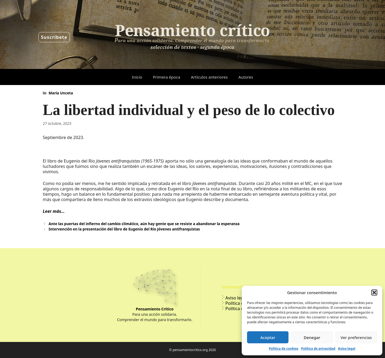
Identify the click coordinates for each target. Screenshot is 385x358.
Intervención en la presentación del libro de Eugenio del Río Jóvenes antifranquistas (124, 229)
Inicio (137, 77)
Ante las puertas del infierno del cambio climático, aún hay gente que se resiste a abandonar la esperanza (144, 223)
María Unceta (61, 92)
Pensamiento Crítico (155, 308)
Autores (245, 77)
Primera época (166, 77)
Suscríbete (54, 37)
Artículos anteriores (209, 77)
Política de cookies (283, 348)
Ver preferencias (356, 337)
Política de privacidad (318, 348)
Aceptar (267, 337)
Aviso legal (346, 348)
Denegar (312, 337)
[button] (374, 292)
